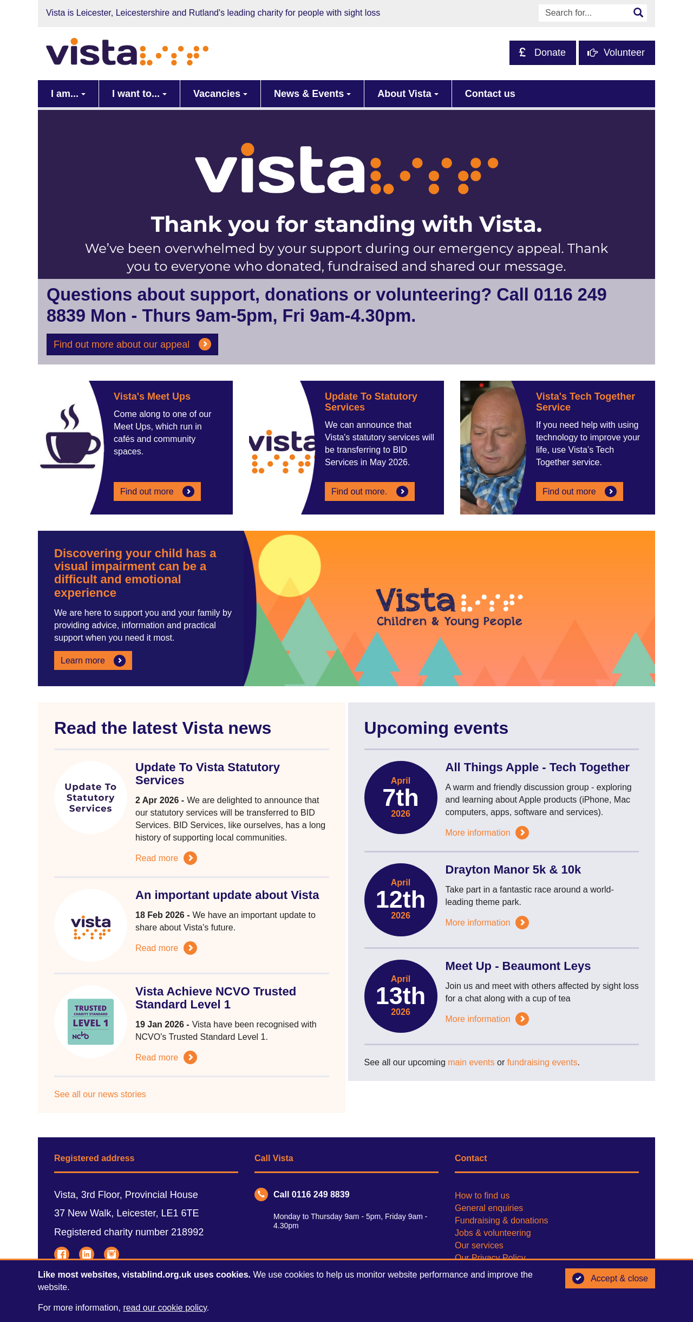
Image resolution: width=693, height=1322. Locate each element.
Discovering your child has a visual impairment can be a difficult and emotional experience (135, 573)
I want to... (136, 93)
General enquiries (489, 1208)
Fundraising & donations (501, 1220)
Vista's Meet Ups (152, 396)
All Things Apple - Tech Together (538, 767)
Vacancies (216, 93)
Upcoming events (436, 728)
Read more (166, 858)
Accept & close (610, 1279)
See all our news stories (100, 1094)
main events (471, 1062)
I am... (65, 93)
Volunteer (616, 52)
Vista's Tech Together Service (585, 402)
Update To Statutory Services (371, 402)
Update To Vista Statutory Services (207, 773)
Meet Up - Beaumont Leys (518, 966)
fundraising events (542, 1062)
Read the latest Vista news (162, 728)
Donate (542, 52)
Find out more (157, 492)
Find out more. (369, 492)
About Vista (404, 93)
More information (487, 832)
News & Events (309, 93)
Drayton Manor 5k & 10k (513, 869)
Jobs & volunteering (493, 1233)
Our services (479, 1245)
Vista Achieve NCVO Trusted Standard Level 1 (215, 998)
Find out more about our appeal (132, 344)
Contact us (490, 93)
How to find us (482, 1195)
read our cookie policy (164, 1307)
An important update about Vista (227, 895)
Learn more (93, 661)
